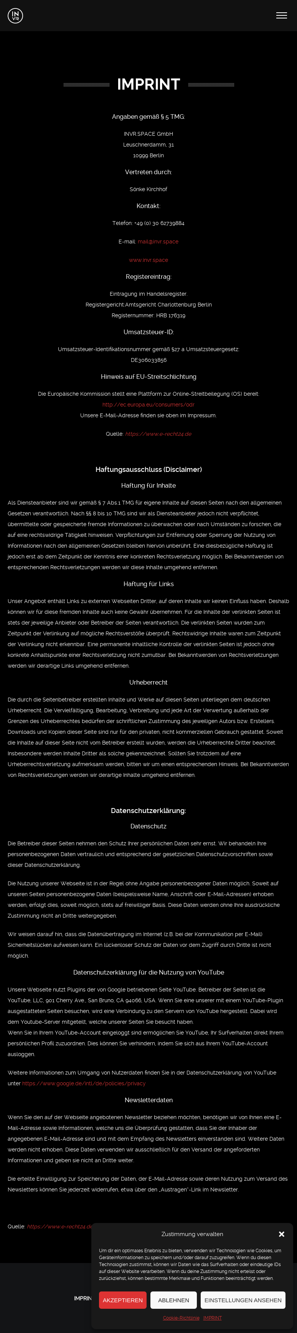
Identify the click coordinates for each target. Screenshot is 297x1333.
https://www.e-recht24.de (158, 434)
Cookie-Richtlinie (181, 1318)
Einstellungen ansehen (243, 1300)
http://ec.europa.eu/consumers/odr (148, 405)
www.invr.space (148, 260)
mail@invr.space (158, 241)
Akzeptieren (123, 1300)
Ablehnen (173, 1300)
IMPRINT (212, 1318)
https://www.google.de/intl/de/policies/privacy (84, 1083)
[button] (281, 1234)
